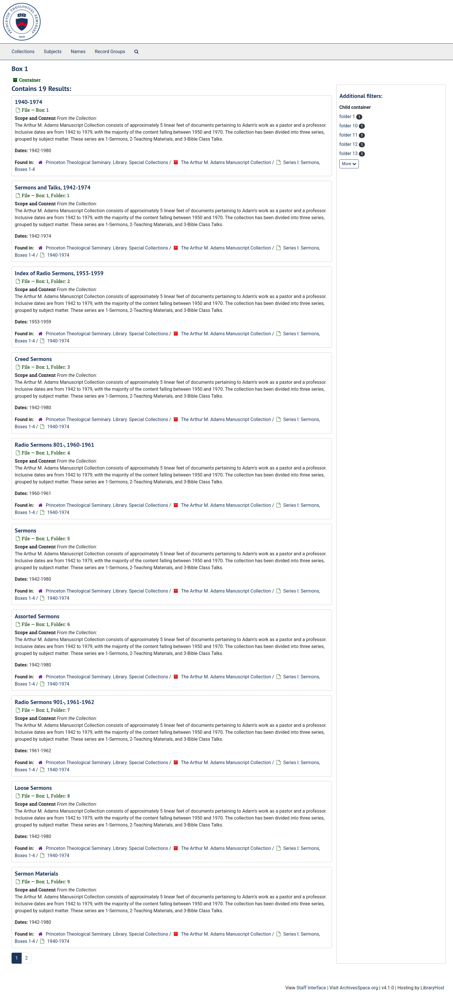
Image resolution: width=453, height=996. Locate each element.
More (349, 163)
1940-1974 (28, 102)
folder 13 (349, 153)
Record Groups (110, 51)
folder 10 (349, 126)
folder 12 (349, 144)
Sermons (25, 530)
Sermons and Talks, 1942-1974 (52, 187)
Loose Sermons (33, 788)
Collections (23, 51)
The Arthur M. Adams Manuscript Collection (226, 162)
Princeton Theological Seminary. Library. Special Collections (107, 162)
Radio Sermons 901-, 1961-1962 (54, 702)
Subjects (53, 51)
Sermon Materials (36, 873)
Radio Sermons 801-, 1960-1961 (54, 444)
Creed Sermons (33, 359)
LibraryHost (432, 988)
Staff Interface (311, 988)
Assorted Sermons (37, 616)
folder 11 (349, 135)
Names (78, 51)
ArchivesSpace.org (359, 988)
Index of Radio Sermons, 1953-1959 (59, 273)
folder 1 (347, 116)
